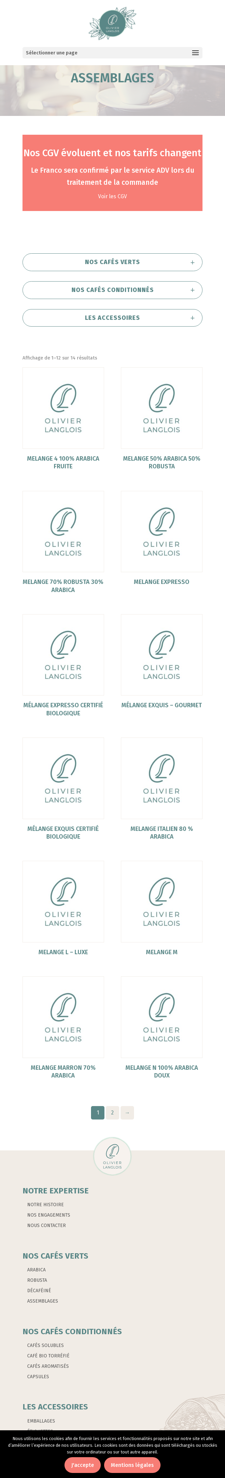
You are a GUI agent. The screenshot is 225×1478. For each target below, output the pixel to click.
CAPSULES (38, 1377)
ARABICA (36, 1270)
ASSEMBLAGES (42, 1301)
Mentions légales (132, 1465)
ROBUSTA (37, 1280)
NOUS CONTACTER (46, 1225)
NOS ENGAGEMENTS (48, 1215)
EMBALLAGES (41, 1421)
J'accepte (82, 1465)
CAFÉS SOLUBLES (45, 1345)
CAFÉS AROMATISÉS (48, 1366)
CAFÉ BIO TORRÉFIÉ (48, 1356)
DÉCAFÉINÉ (39, 1291)
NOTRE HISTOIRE (45, 1205)
